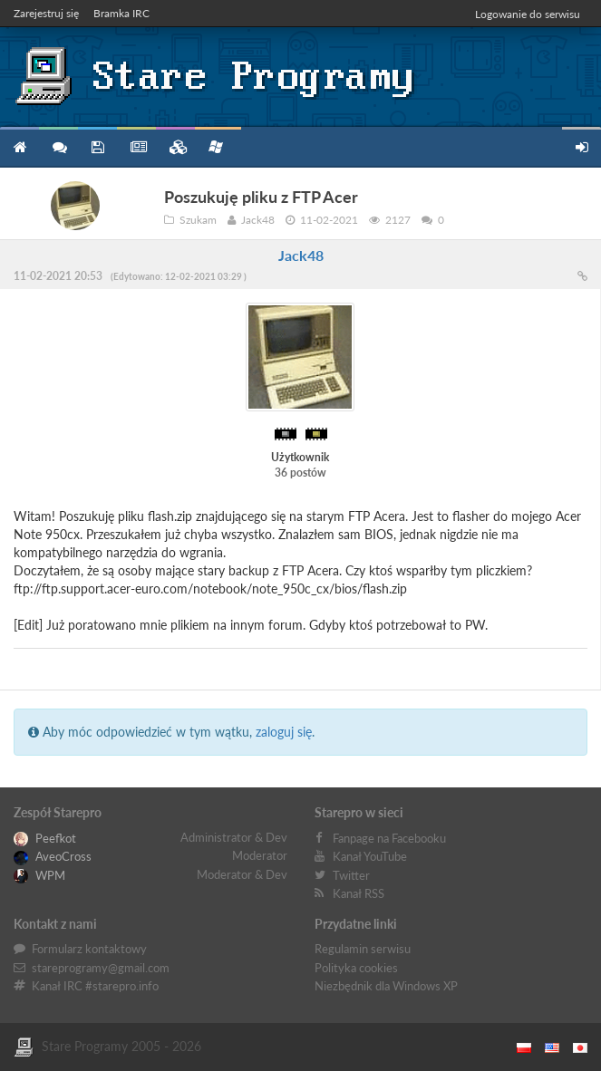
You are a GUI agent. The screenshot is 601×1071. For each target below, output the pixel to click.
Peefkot (45, 838)
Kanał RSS (358, 893)
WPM (39, 875)
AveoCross (53, 856)
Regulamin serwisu (363, 948)
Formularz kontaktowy (89, 948)
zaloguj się (284, 731)
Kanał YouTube (370, 856)
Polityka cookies (356, 967)
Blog (136, 148)
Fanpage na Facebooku (389, 838)
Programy (97, 148)
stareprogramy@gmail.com (101, 967)
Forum (58, 148)
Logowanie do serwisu (527, 14)
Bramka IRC (121, 13)
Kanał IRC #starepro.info (95, 986)
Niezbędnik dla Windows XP (386, 986)
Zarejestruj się (46, 13)
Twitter (351, 875)
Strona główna (19, 148)
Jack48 (301, 255)
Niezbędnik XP (215, 146)
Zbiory (175, 148)
